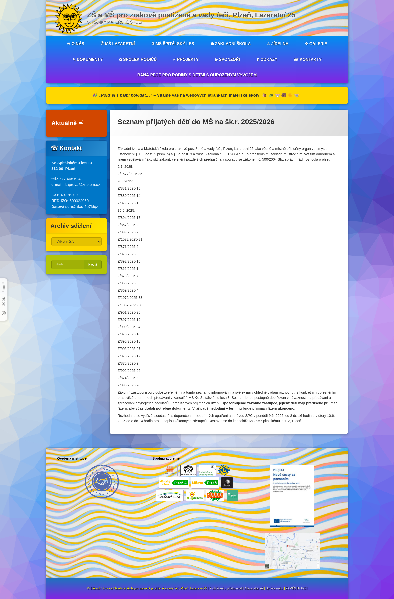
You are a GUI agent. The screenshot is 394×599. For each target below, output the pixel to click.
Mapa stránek (254, 588)
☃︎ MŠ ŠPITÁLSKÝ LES (172, 44)
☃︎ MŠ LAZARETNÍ (117, 44)
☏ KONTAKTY (307, 59)
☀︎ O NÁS (75, 44)
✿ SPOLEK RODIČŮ (138, 59)
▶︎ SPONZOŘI (227, 59)
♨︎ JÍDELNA (277, 44)
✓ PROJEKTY (186, 59)
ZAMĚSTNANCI (296, 588)
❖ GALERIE (316, 44)
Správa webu (274, 588)
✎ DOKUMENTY (87, 59)
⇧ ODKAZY (266, 59)
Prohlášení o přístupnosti (226, 588)
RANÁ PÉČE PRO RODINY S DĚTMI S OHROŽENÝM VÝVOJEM (197, 75)
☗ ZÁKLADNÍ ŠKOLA (230, 44)
